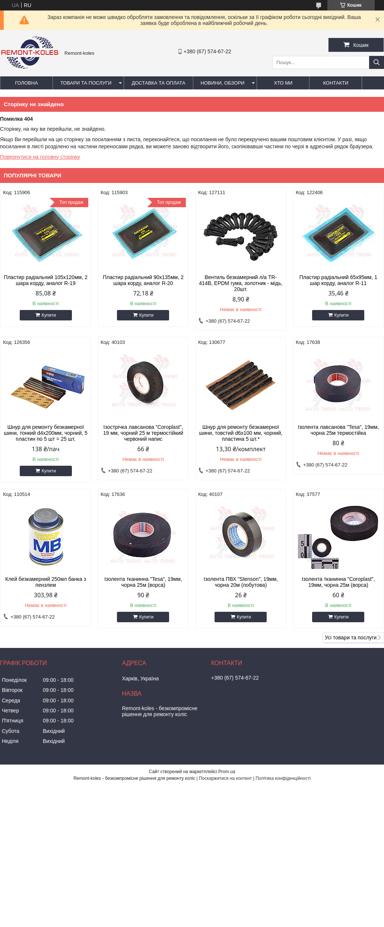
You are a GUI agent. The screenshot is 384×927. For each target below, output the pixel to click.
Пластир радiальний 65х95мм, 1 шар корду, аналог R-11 (338, 280)
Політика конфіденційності (283, 778)
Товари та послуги (85, 83)
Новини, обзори (223, 83)
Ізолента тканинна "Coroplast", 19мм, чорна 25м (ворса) (338, 582)
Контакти (335, 83)
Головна (26, 83)
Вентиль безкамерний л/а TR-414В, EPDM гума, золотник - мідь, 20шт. (240, 283)
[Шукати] (376, 62)
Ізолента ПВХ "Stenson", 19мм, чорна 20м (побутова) (241, 582)
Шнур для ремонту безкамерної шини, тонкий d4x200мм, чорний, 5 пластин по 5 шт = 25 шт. (46, 433)
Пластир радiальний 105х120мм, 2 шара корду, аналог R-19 (46, 280)
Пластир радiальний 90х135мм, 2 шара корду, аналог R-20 (143, 280)
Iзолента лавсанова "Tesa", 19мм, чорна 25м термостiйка (338, 430)
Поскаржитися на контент (225, 778)
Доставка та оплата (158, 83)
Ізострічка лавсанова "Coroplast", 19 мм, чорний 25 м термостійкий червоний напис (143, 433)
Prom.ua (226, 771)
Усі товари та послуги (351, 637)
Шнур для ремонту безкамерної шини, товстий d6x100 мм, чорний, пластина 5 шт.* (241, 433)
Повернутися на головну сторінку (40, 157)
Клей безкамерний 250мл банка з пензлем (45, 582)
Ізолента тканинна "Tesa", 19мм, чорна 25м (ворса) (143, 582)
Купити (49, 315)
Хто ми (283, 83)
